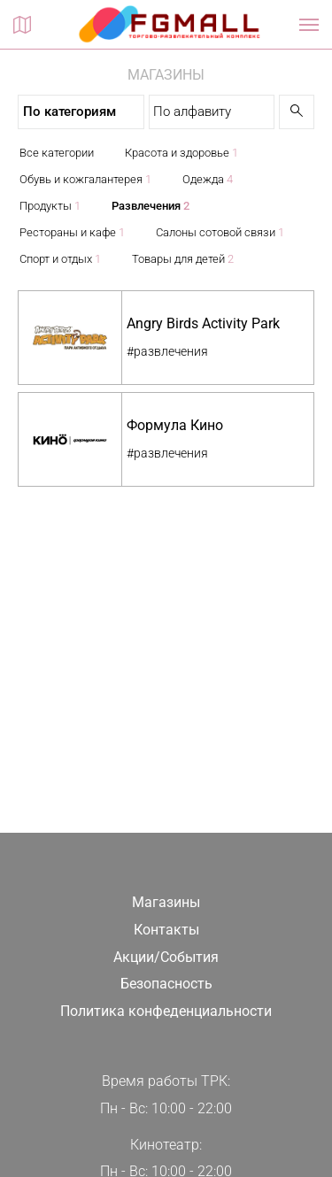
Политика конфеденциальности (166, 1011)
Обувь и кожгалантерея (85, 179)
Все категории (56, 152)
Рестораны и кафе (72, 232)
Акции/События (166, 957)
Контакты (166, 929)
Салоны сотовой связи (220, 232)
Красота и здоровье (181, 152)
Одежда (207, 179)
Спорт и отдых (60, 258)
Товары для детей (183, 258)
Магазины (166, 902)
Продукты (50, 205)
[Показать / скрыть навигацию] (309, 24)
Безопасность (166, 983)
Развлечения (150, 205)
